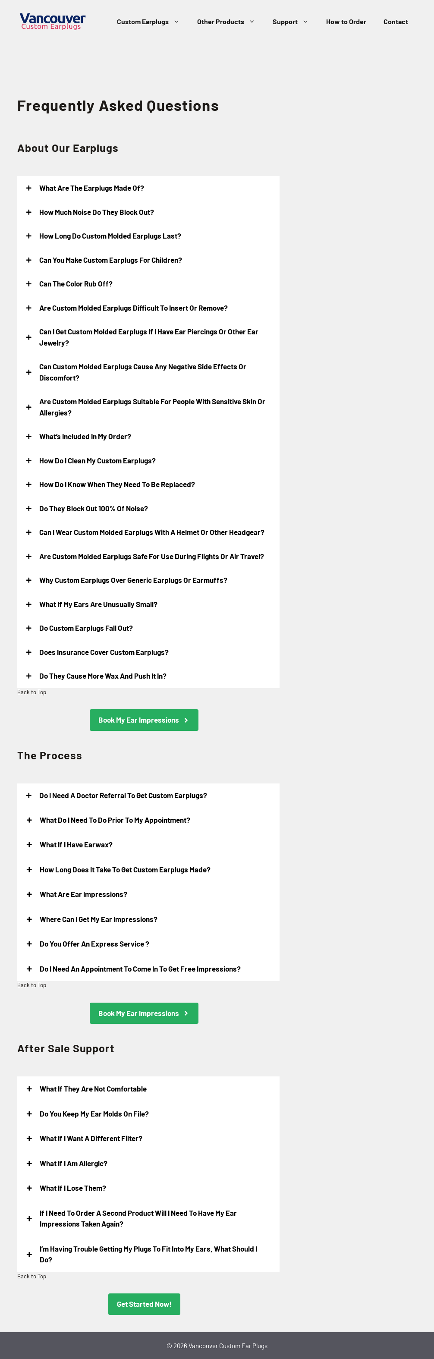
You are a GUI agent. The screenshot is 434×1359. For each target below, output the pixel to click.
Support (295, 22)
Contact (396, 21)
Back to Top (31, 692)
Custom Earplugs (153, 22)
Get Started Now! (144, 1303)
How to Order (346, 21)
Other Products (230, 22)
